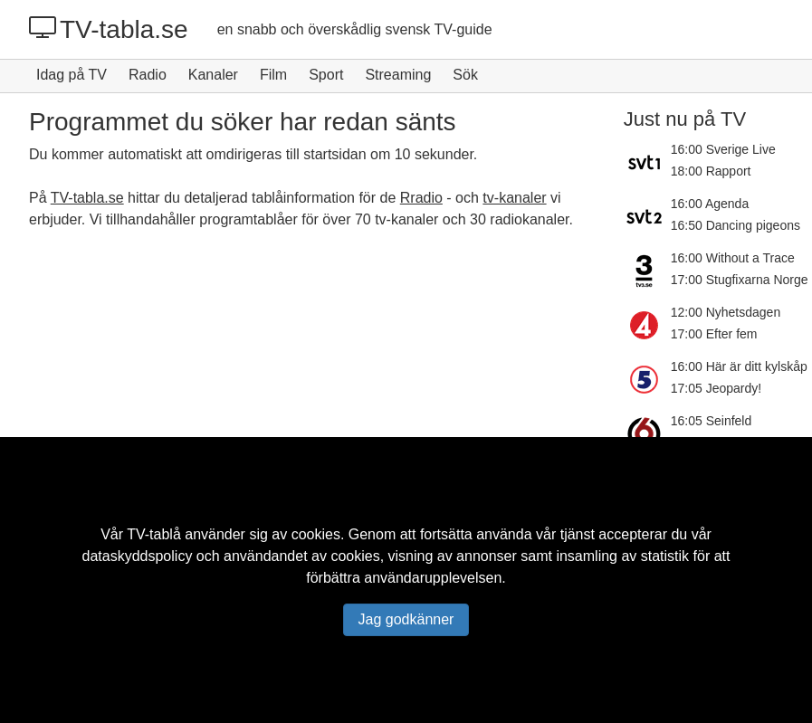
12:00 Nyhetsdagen (725, 312)
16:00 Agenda (710, 203)
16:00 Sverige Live (723, 149)
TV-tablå (154, 534)
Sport (326, 74)
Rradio (421, 197)
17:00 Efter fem (714, 334)
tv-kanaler (514, 197)
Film (273, 74)
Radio (148, 74)
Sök (465, 74)
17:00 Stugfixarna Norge (739, 279)
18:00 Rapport (711, 171)
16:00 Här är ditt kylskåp (739, 366)
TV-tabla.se (108, 28)
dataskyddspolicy (137, 556)
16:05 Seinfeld (711, 421)
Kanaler (213, 74)
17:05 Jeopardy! (716, 388)
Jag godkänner (406, 619)
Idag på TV (71, 74)
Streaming (398, 74)
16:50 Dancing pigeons (735, 225)
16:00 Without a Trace (733, 258)
